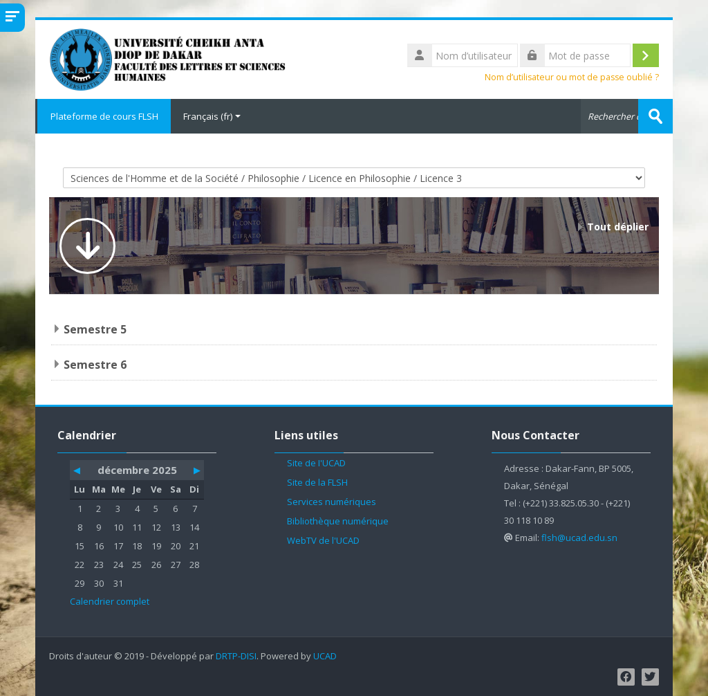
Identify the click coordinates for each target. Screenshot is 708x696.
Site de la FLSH (317, 482)
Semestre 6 (95, 364)
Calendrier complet (109, 601)
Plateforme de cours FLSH (103, 116)
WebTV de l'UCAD (323, 540)
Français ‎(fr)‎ (212, 116)
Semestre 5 (95, 329)
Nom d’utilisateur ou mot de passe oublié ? (572, 77)
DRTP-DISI (236, 656)
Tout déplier (618, 226)
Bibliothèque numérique (338, 521)
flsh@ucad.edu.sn (579, 537)
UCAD (325, 656)
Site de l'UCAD (316, 463)
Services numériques (331, 501)
